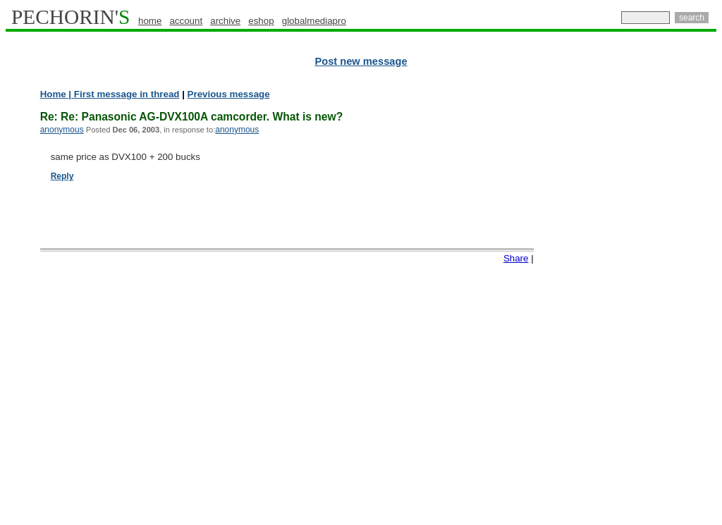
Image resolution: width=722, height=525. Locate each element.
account (185, 21)
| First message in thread (123, 94)
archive (225, 21)
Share (516, 258)
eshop (261, 21)
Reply (62, 176)
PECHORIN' (70, 17)
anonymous (62, 130)
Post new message (360, 61)
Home (53, 94)
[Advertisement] (655, 303)
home (149, 21)
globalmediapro (314, 21)
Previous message (229, 94)
